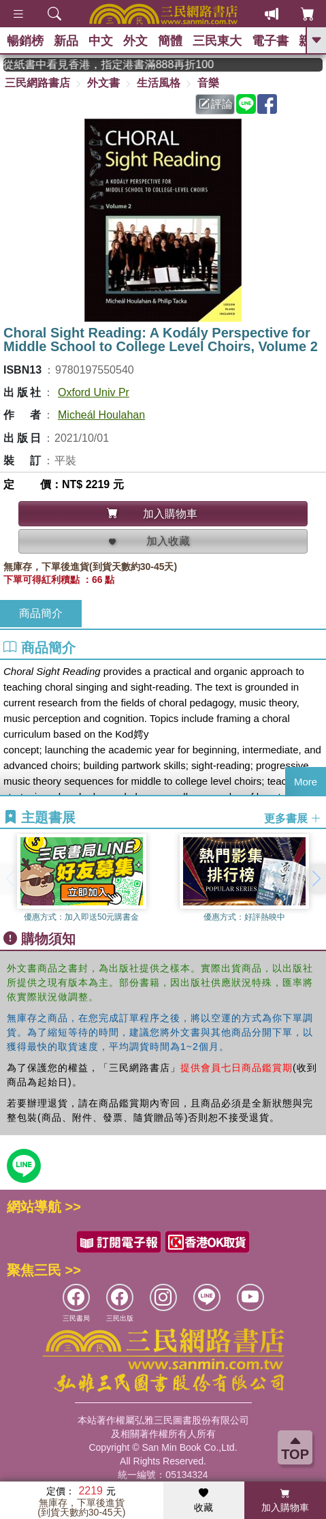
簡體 (170, 41)
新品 (66, 41)
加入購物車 (285, 1500)
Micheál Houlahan (101, 415)
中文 (100, 41)
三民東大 (217, 41)
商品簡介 (41, 613)
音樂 (208, 83)
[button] (316, 879)
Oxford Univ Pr (93, 392)
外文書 (103, 83)
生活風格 (158, 83)
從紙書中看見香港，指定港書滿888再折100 (127, 64)
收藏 (203, 1500)
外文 (135, 41)
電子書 (270, 41)
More (305, 781)
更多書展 (292, 818)
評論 (216, 104)
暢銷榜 (25, 41)
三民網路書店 (37, 83)
